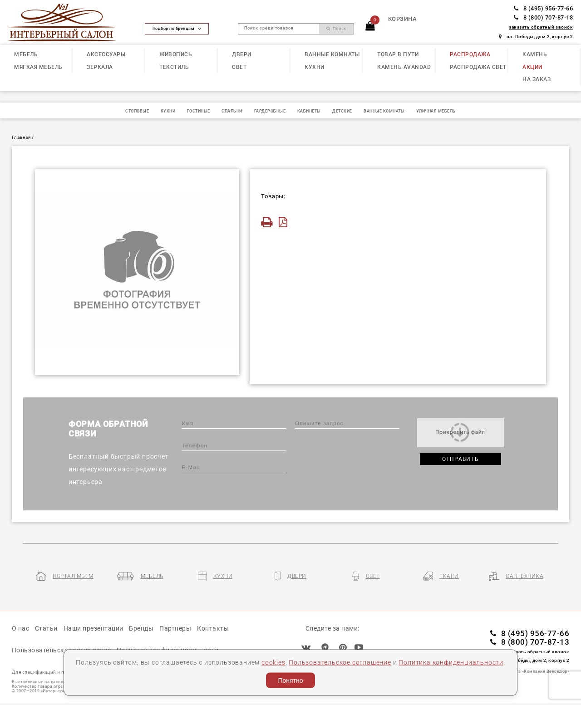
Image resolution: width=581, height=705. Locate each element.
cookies (273, 662)
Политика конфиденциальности (451, 662)
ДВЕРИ (241, 54)
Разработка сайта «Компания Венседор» (526, 671)
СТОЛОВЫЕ (137, 111)
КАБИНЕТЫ (309, 111)
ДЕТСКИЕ (342, 111)
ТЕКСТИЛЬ (174, 67)
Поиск (336, 28)
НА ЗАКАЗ (536, 79)
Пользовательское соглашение (340, 662)
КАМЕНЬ (534, 54)
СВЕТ (239, 67)
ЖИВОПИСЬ (175, 54)
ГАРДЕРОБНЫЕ (270, 111)
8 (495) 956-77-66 (543, 8)
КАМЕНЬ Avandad (404, 67)
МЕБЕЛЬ (26, 54)
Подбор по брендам (177, 28)
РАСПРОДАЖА (470, 54)
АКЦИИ (532, 67)
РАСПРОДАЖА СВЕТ (478, 67)
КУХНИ (315, 67)
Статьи (46, 628)
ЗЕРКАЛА (100, 67)
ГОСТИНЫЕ (198, 111)
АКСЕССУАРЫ (106, 54)
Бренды (141, 628)
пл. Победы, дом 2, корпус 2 (536, 36)
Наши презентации (93, 628)
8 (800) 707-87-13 (543, 17)
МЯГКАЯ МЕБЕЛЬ (38, 67)
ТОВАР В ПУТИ (398, 54)
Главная (21, 137)
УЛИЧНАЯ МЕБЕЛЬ (436, 111)
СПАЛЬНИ (232, 111)
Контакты (213, 628)
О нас (21, 628)
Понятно (290, 680)
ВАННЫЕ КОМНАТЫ (332, 54)
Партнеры (175, 628)
